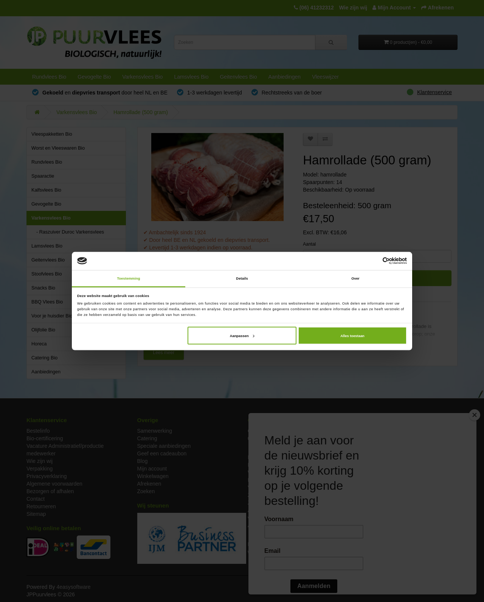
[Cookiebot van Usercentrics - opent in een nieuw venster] (374, 261)
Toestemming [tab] (128, 278)
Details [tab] (242, 278)
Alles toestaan (352, 335)
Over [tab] (355, 278)
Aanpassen (242, 335)
